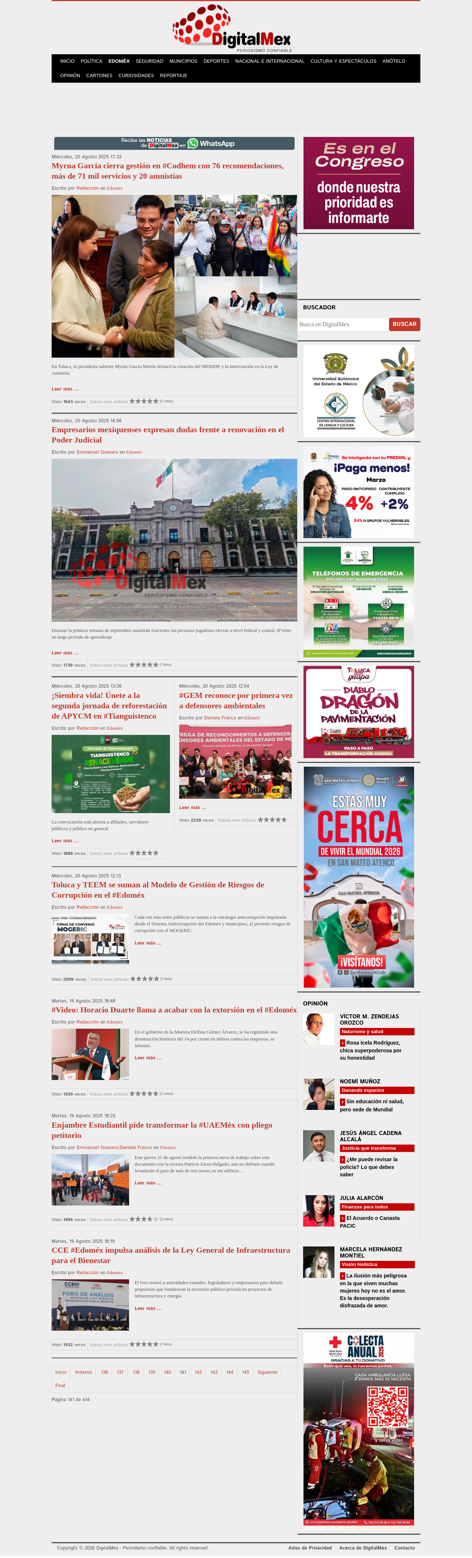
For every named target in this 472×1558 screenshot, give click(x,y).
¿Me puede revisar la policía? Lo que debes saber (369, 1168)
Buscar (405, 326)
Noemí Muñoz (360, 1084)
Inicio (68, 62)
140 (167, 1374)
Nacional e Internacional (274, 62)
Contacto (405, 1550)
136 (104, 1374)
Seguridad (152, 62)
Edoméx (121, 62)
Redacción (88, 190)
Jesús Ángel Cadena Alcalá (371, 1138)
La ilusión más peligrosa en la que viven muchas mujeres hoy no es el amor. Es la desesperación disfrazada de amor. (373, 1293)
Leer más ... (65, 391)
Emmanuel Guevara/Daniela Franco (114, 1149)
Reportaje (175, 77)
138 (135, 1374)
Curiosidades (138, 77)
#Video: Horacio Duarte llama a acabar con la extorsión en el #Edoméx (174, 1012)
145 (245, 1374)
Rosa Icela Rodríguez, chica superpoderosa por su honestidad (371, 1052)
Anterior (84, 1374)
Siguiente (268, 1374)
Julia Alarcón (362, 1200)
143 (214, 1374)
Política (92, 62)
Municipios (186, 62)
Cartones (100, 77)
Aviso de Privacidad (310, 1550)
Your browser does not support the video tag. (358, 267)
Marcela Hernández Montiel (371, 1255)
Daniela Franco (220, 719)
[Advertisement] (236, 106)
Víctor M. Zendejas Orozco (369, 1022)
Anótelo (397, 62)
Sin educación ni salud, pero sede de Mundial (372, 1107)
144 (229, 1374)
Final (60, 1387)
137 (120, 1374)
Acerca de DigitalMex (363, 1550)
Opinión (70, 77)
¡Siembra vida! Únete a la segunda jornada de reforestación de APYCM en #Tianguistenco (109, 707)
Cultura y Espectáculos (347, 62)
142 (198, 1374)
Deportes (220, 62)
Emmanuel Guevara (97, 454)
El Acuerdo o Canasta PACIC (370, 1224)
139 (151, 1374)
